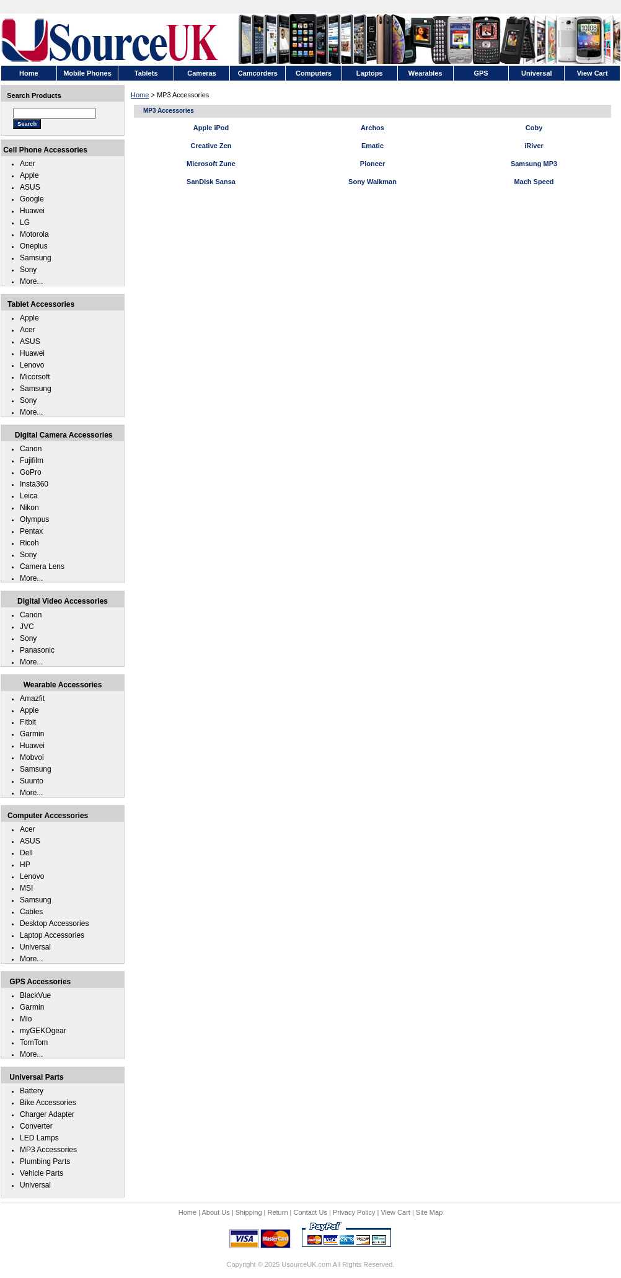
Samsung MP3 (534, 163)
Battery (31, 1090)
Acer (27, 163)
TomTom (34, 1042)
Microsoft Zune (211, 163)
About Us (215, 1212)
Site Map (429, 1212)
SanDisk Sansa (211, 181)
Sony (28, 269)
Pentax (31, 531)
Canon (31, 448)
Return (278, 1212)
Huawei (32, 210)
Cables (31, 911)
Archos (372, 127)
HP (25, 864)
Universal (35, 947)
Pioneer (372, 163)
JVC (27, 626)
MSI (26, 888)
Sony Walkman (372, 181)
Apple (29, 175)
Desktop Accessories (54, 923)
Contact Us (310, 1212)
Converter (36, 1126)
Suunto (31, 781)
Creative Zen (210, 145)
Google (32, 199)
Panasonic (37, 650)
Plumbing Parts (45, 1161)
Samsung (35, 257)
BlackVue (35, 995)
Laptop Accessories (52, 935)
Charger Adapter (47, 1114)
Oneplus (34, 246)
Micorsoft (35, 376)
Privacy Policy (354, 1212)
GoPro (31, 472)
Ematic (372, 145)
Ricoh (29, 543)
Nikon (29, 507)
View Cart (395, 1212)
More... (31, 281)
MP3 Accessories (48, 1149)
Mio (26, 1019)
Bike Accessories (48, 1102)
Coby (534, 127)
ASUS (30, 187)
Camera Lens (42, 566)
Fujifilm (31, 460)
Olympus (34, 519)
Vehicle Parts (41, 1173)
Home (140, 95)
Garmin (32, 733)
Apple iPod (211, 127)
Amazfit (32, 698)
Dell (26, 852)
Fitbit (28, 722)
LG (25, 222)
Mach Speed (533, 181)
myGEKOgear (43, 1030)
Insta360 (34, 484)
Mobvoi (32, 757)
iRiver (534, 145)
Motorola (34, 234)
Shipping (249, 1212)
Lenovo (32, 365)
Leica (29, 495)
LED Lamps (39, 1138)
